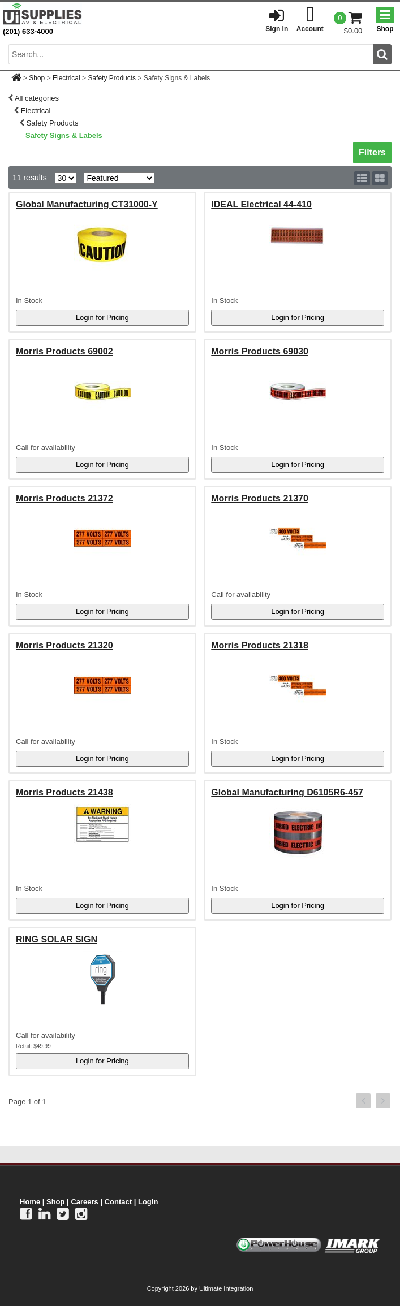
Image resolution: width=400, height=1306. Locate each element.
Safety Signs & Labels (63, 135)
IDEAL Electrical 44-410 (261, 204)
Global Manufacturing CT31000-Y (87, 204)
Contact (118, 1201)
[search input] (190, 54)
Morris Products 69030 (259, 351)
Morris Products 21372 (64, 498)
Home (30, 1201)
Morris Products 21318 (259, 645)
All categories (37, 98)
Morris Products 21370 (259, 498)
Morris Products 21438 (64, 792)
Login (148, 1201)
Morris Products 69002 (64, 351)
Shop (37, 78)
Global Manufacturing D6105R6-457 (287, 792)
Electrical (66, 78)
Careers (84, 1201)
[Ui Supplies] (42, 14)
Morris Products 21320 (64, 645)
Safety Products (112, 78)
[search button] (382, 54)
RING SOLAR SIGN (56, 939)
